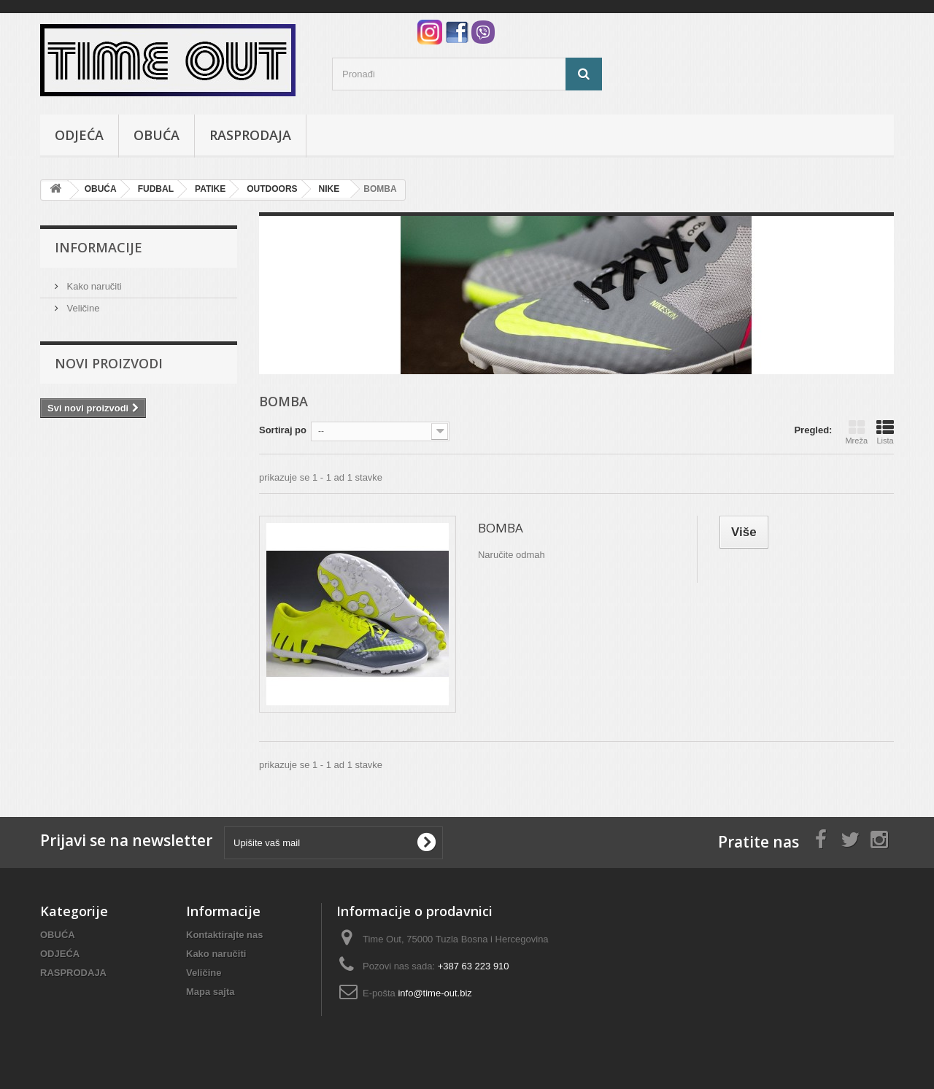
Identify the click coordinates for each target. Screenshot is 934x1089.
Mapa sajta (210, 991)
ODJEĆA (79, 135)
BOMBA (500, 527)
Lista (885, 432)
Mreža (856, 432)
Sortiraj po (282, 430)
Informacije (98, 247)
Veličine (81, 308)
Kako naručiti (93, 286)
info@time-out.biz (434, 993)
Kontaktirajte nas (224, 934)
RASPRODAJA (250, 135)
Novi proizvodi (109, 363)
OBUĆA (157, 135)
